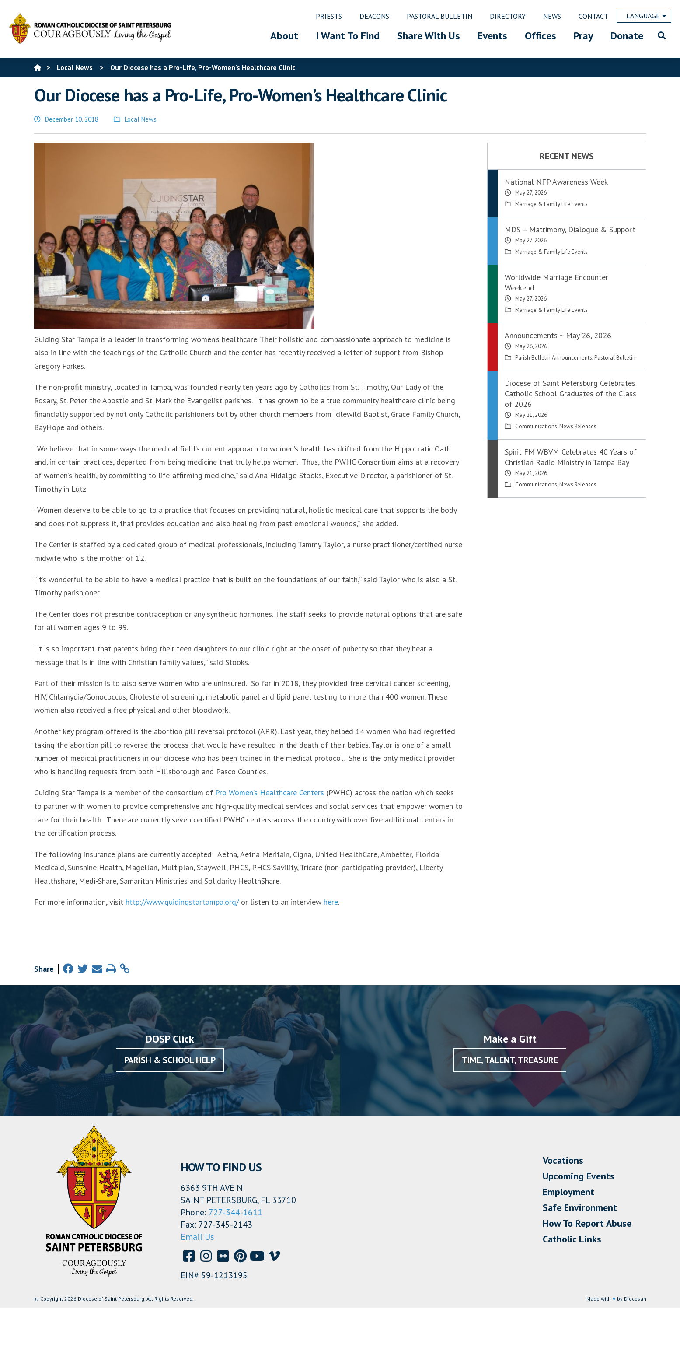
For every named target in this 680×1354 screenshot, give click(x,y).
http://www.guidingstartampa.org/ (182, 902)
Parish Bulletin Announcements (553, 357)
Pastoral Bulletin (614, 357)
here (331, 902)
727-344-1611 (235, 1212)
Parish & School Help (170, 1060)
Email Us (197, 1236)
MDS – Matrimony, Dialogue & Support (570, 229)
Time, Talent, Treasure (510, 1060)
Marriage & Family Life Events (551, 204)
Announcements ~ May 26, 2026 (558, 335)
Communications (536, 426)
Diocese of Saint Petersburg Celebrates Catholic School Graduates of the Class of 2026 (570, 393)
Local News (141, 119)
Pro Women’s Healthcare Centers (269, 792)
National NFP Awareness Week (556, 182)
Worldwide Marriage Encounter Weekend (556, 282)
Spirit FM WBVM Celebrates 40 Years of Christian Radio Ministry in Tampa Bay (571, 457)
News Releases (577, 426)
